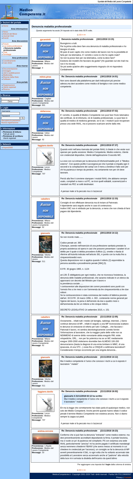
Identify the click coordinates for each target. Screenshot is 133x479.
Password (10, 117)
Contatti (127, 477)
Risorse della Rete (11, 77)
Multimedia (7, 75)
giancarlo (45, 233)
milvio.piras (45, 77)
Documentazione (10, 69)
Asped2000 (8, 147)
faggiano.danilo (45, 145)
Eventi (5, 38)
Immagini (7, 71)
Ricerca (6, 89)
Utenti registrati (9, 87)
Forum (6, 44)
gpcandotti (45, 39)
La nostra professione (13, 46)
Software (7, 79)
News (5, 32)
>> (84, 35)
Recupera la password (10, 120)
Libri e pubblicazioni (11, 73)
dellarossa (45, 111)
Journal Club (8, 36)
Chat (5, 52)
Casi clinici (7, 63)
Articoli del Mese (10, 34)
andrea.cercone (45, 431)
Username (10, 112)
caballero (45, 199)
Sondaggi (7, 54)
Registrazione (9, 85)
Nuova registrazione (9, 122)
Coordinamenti (9, 61)
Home (5, 26)
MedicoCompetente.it (23, 12)
